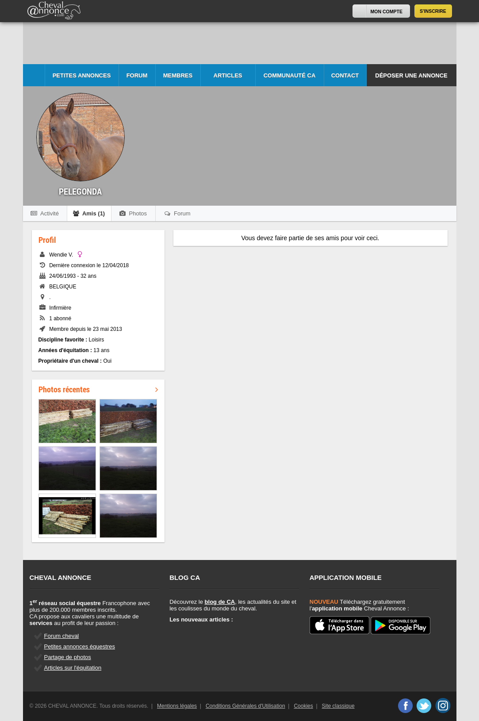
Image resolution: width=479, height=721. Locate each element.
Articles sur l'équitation (73, 667)
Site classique (338, 706)
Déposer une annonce (411, 75)
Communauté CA (290, 75)
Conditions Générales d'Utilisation (245, 706)
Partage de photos (67, 657)
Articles (228, 75)
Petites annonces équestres (79, 646)
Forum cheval (61, 636)
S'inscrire (433, 11)
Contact (345, 75)
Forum (137, 75)
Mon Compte (386, 11)
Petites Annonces (82, 75)
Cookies (303, 706)
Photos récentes (98, 389)
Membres (177, 75)
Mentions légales (177, 706)
